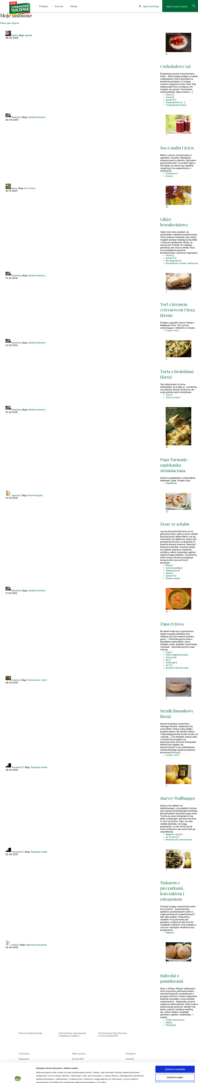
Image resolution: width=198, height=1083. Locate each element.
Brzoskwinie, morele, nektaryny (182, 263)
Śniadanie (171, 1025)
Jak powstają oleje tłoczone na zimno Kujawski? (112, 1034)
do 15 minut (172, 837)
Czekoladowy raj (175, 66)
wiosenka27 (18, 767)
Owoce (169, 97)
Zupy (168, 652)
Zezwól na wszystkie (175, 1049)
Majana (15, 945)
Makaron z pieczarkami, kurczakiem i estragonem (172, 891)
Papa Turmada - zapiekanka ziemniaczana (175, 465)
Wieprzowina (172, 570)
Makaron (170, 932)
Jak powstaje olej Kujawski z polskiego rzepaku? (72, 1034)
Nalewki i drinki (173, 834)
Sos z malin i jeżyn (177, 147)
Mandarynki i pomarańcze (179, 839)
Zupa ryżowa (172, 624)
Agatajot (16, 495)
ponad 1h (170, 100)
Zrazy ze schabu (174, 524)
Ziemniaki (171, 662)
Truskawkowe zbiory (176, 105)
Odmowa (175, 1065)
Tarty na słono (173, 397)
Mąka (168, 1022)
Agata (15, 35)
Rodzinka (16, 117)
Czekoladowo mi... (175, 102)
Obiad (169, 573)
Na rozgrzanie (173, 260)
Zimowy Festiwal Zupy (177, 668)
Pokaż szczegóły (146, 1077)
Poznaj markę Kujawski (30, 1033)
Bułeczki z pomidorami (171, 978)
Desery (169, 94)
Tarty (168, 395)
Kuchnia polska (173, 568)
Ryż (167, 660)
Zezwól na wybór (175, 1057)
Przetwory (171, 173)
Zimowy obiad (173, 578)
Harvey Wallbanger (177, 798)
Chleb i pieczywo (174, 1020)
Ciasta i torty (172, 330)
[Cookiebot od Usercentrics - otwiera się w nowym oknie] (18, 1078)
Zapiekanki (171, 483)
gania (14, 188)
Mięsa (168, 565)
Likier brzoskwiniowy (174, 221)
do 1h (168, 665)
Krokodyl (16, 680)
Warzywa (170, 657)
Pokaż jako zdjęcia (9, 23)
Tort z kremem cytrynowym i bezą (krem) (177, 309)
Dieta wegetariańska (176, 654)
